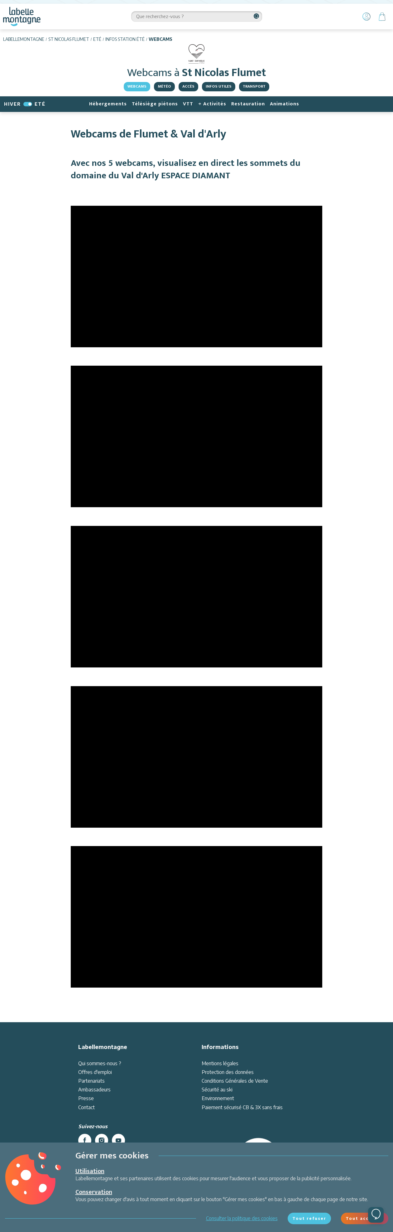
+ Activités (212, 104)
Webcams (136, 86)
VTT (188, 104)
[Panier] (382, 16)
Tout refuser (309, 1218)
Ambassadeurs (94, 1089)
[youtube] (118, 1140)
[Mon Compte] (366, 16)
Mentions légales (220, 1063)
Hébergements (108, 104)
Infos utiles (219, 86)
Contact (86, 1107)
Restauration (248, 104)
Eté (97, 39)
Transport (254, 86)
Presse (86, 1098)
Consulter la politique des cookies (242, 1218)
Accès (188, 86)
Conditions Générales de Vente (235, 1081)
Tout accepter (365, 1218)
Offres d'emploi (95, 1072)
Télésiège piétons (155, 104)
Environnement (218, 1098)
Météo (164, 86)
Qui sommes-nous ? (99, 1063)
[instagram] (101, 1140)
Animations (284, 104)
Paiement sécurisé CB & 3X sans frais (242, 1107)
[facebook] (84, 1140)
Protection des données (228, 1072)
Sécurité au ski (217, 1089)
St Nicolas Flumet (68, 39)
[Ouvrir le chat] (376, 1215)
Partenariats (91, 1081)
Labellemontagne (23, 39)
